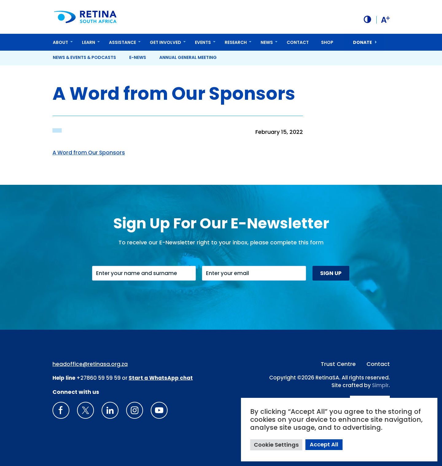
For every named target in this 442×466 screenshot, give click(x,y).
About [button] (60, 42)
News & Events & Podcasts (84, 57)
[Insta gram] (134, 410)
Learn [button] (88, 42)
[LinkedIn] (110, 410)
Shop (327, 42)
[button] (366, 19)
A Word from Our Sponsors (89, 152)
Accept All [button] (324, 444)
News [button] (267, 42)
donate (362, 42)
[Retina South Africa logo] (86, 17)
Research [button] (236, 42)
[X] (85, 410)
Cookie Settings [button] (276, 445)
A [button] (385, 19)
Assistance (122, 42)
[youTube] (159, 410)
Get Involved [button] (165, 42)
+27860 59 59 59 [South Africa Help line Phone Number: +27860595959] (98, 378)
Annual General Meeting (188, 57)
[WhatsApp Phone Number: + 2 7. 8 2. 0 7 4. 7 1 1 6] (161, 378)
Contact (298, 42)
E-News (137, 57)
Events (203, 42)
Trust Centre (338, 363)
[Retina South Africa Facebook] (60, 410)
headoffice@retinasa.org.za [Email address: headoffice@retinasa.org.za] (90, 363)
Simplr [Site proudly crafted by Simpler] (380, 385)
